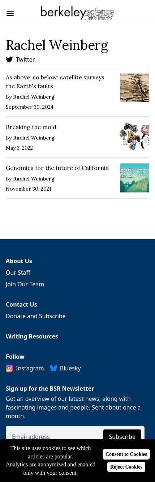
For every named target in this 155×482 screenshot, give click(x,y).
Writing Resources (32, 336)
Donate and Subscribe (36, 316)
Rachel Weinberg (34, 97)
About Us (19, 261)
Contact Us (21, 304)
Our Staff (18, 273)
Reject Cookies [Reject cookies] (126, 467)
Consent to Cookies (126, 454)
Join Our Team (25, 284)
